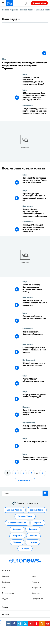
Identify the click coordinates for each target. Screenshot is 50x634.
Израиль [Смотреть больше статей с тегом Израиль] (38, 523)
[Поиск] (25, 493)
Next (4, 587)
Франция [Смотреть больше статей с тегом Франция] (33, 529)
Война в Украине (10, 10)
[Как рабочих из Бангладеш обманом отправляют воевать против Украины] (25, 65)
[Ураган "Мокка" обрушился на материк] (35, 382)
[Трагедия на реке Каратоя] (35, 445)
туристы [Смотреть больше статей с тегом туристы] (33, 542)
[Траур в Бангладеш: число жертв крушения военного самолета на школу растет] (35, 112)
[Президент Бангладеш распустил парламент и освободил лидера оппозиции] (35, 228)
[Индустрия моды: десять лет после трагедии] (35, 398)
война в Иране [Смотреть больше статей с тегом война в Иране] (36, 510)
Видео (5, 599)
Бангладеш (28, 105)
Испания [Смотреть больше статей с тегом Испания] (17, 529)
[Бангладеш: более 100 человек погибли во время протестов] (35, 304)
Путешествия (8, 593)
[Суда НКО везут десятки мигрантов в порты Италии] (35, 413)
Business (6, 582)
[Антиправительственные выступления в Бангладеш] (35, 429)
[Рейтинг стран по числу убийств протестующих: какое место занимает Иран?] (35, 81)
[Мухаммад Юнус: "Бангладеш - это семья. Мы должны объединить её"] (35, 197)
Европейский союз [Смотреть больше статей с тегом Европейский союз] (17, 523)
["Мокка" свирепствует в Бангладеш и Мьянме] (35, 366)
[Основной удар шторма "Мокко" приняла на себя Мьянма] (35, 351)
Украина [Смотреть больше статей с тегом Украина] (33, 535)
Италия (26, 407)
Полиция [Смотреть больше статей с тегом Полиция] (25, 548)
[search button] (45, 493)
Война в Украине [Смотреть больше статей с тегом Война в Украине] (14, 510)
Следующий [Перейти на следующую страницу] (24, 480)
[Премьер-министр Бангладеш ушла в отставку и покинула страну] (35, 288)
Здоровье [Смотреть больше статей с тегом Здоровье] (17, 535)
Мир (4, 59)
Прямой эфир (39, 3)
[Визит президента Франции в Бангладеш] (35, 335)
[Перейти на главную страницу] (9, 3)
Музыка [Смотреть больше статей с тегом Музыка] (17, 542)
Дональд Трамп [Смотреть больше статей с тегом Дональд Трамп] (25, 516)
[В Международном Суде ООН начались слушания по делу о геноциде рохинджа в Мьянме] (35, 96)
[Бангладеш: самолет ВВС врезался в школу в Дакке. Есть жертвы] (35, 181)
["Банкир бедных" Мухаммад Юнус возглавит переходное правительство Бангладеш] (35, 212)
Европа (5, 576)
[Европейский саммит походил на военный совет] (35, 319)
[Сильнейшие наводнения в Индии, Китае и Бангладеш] (35, 460)
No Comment (29, 360)
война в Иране (26, 10)
